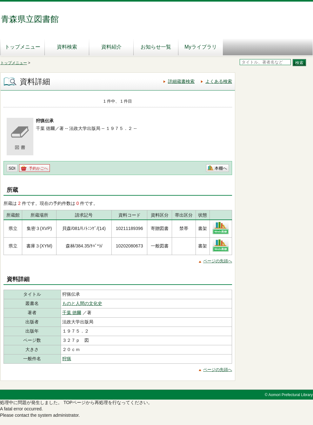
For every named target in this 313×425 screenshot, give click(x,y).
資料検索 (67, 47)
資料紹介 (111, 47)
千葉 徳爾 (71, 312)
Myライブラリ (200, 47)
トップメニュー (22, 47)
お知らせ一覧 (156, 47)
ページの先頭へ (217, 261)
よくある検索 (218, 81)
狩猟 (66, 358)
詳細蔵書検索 (181, 81)
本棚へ (221, 168)
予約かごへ (38, 168)
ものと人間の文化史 (82, 303)
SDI (12, 168)
